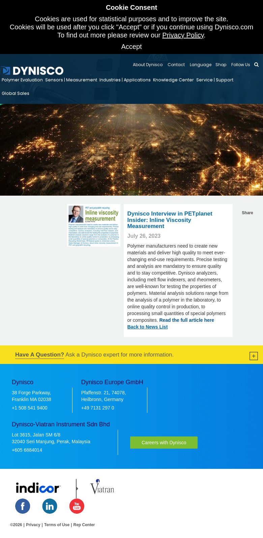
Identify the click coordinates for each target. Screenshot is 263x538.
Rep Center (84, 524)
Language (200, 64)
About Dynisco (148, 64)
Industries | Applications (125, 80)
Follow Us (240, 64)
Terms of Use (56, 524)
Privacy (33, 524)
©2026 (16, 524)
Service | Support (214, 80)
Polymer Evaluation (22, 80)
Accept (131, 46)
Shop (220, 64)
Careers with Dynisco (164, 442)
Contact (176, 64)
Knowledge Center (173, 80)
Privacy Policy (183, 35)
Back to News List (147, 327)
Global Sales (15, 93)
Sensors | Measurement (71, 80)
